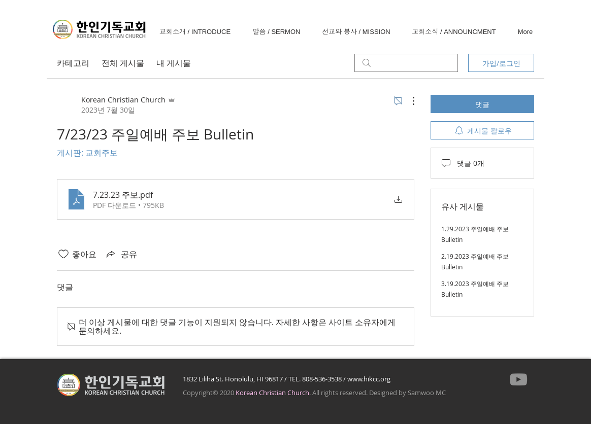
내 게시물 (173, 62)
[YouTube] (518, 379)
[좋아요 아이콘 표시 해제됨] (63, 254)
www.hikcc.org (368, 378)
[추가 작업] (408, 101)
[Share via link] (121, 254)
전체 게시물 (123, 62)
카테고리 (73, 62)
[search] (406, 63)
